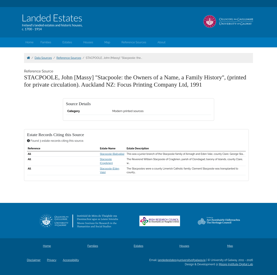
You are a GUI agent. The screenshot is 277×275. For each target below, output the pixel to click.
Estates (67, 42)
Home (29, 42)
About (162, 42)
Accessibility (71, 260)
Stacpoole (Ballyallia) (112, 153)
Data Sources (43, 58)
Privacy (51, 260)
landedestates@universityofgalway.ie (182, 260)
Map (107, 42)
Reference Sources (133, 42)
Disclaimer (34, 260)
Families (45, 42)
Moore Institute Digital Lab (236, 264)
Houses (88, 42)
